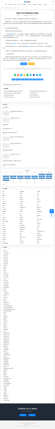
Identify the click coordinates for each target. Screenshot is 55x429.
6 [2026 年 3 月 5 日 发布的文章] (27, 176)
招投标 (3, 227)
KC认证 (4, 314)
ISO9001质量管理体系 (7, 310)
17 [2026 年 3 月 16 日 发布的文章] (6, 180)
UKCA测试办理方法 (33, 93)
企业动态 (5, 351)
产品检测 (21, 201)
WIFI (20, 235)
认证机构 (38, 201)
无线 (3, 197)
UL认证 (4, 331)
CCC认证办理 (5, 273)
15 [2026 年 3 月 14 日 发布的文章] (41, 178)
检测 (9, 37)
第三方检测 (4, 209)
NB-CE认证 (5, 317)
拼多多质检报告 (6, 364)
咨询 (3, 207)
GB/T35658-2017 (6, 302)
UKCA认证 (5, 327)
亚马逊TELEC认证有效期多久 (35, 97)
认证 (3, 193)
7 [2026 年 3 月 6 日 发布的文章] (34, 176)
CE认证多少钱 (6, 282)
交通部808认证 (6, 341)
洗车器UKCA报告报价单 (34, 95)
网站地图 (34, 423)
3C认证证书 (5, 260)
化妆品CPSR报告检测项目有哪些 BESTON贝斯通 (12, 84)
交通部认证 (5, 346)
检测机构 (4, 203)
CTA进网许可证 (6, 294)
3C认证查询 (5, 255)
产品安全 (21, 243)
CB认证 (4, 270)
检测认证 (15, 7)
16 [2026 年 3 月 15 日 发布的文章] (48, 178)
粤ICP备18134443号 (27, 424)
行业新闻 (5, 390)
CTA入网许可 (24, 4)
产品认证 (4, 201)
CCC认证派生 (5, 277)
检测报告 (40, 4)
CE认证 (38, 199)
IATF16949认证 (6, 304)
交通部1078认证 (6, 336)
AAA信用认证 (5, 263)
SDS (23, 79)
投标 (38, 221)
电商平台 (21, 211)
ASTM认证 (5, 265)
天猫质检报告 (5, 359)
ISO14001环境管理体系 (7, 305)
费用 (3, 205)
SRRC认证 (10, 4)
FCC (20, 213)
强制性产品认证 (23, 237)
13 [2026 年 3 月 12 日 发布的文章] (27, 178)
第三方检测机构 (5, 221)
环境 (38, 213)
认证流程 (4, 231)
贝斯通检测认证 (23, 227)
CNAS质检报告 (6, 287)
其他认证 (45, 4)
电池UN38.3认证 (6, 381)
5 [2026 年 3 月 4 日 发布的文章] (20, 176)
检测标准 (4, 239)
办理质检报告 (22, 225)
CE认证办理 (5, 280)
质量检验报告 (39, 211)
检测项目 (4, 229)
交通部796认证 (6, 339)
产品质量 (21, 203)
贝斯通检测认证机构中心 (27, 2)
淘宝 (38, 229)
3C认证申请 (5, 258)
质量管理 (38, 237)
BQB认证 (5, 268)
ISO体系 (29, 4)
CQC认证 (5, 290)
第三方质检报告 (6, 385)
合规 (20, 239)
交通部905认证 (6, 344)
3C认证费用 (5, 262)
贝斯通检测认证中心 (41, 231)
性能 (33, 34)
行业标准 (4, 235)
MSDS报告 (14, 43)
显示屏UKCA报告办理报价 (9, 95)
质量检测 (38, 215)
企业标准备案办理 (6, 354)
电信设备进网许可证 (7, 378)
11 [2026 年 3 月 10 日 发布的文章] (13, 178)
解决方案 (4, 219)
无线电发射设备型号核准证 (8, 368)
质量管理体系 (22, 229)
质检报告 (34, 4)
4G (37, 217)
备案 (38, 243)
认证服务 (21, 221)
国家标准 (38, 209)
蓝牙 (38, 203)
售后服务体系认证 (6, 358)
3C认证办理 (5, 251)
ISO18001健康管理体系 (7, 307)
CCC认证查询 (5, 275)
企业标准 (21, 205)
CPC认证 (5, 289)
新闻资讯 (5, 366)
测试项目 (21, 217)
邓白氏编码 (5, 398)
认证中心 (38, 225)
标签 (20, 233)
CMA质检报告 (6, 285)
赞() (35, 15)
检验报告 (21, 197)
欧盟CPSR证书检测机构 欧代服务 (27, 13)
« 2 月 (3, 184)
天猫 (3, 199)
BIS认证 (4, 267)
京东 (38, 197)
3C (2, 215)
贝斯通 (21, 193)
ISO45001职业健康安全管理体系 (9, 309)
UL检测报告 (5, 329)
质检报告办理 (39, 235)
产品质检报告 (39, 239)
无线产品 (4, 217)
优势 (3, 223)
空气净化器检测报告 (7, 383)
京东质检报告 (5, 348)
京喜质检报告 (5, 349)
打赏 (31, 63)
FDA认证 (5, 300)
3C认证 (19, 4)
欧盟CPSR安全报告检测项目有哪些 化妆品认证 (38, 91)
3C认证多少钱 (6, 253)
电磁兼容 (4, 211)
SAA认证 (5, 324)
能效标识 (5, 386)
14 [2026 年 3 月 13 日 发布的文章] (34, 178)
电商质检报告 (5, 380)
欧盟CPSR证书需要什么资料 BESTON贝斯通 (12, 93)
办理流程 (21, 231)
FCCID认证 (5, 297)
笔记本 (3, 241)
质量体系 (38, 233)
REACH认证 (5, 321)
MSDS (28, 46)
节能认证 (5, 388)
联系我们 (23, 415)
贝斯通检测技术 (23, 207)
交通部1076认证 (6, 332)
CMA (38, 195)
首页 (6, 4)
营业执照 (21, 219)
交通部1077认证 (6, 334)
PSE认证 (5, 319)
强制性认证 (39, 207)
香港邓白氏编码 (6, 400)
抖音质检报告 (5, 363)
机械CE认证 (5, 370)
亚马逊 (38, 241)
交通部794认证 (6, 337)
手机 (38, 205)
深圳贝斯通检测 (5, 243)
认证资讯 (5, 391)
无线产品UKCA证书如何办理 (9, 97)
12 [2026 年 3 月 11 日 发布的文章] (20, 178)
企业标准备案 (39, 219)
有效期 (21, 223)
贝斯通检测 (22, 191)
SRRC (21, 215)
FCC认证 (4, 237)
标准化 (38, 227)
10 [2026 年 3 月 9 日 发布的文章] (6, 178)
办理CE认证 (22, 241)
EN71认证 (5, 295)
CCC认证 (15, 4)
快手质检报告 (5, 361)
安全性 (15, 58)
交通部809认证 (6, 343)
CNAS (21, 195)
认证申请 (21, 209)
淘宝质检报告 (5, 376)
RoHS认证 (5, 322)
